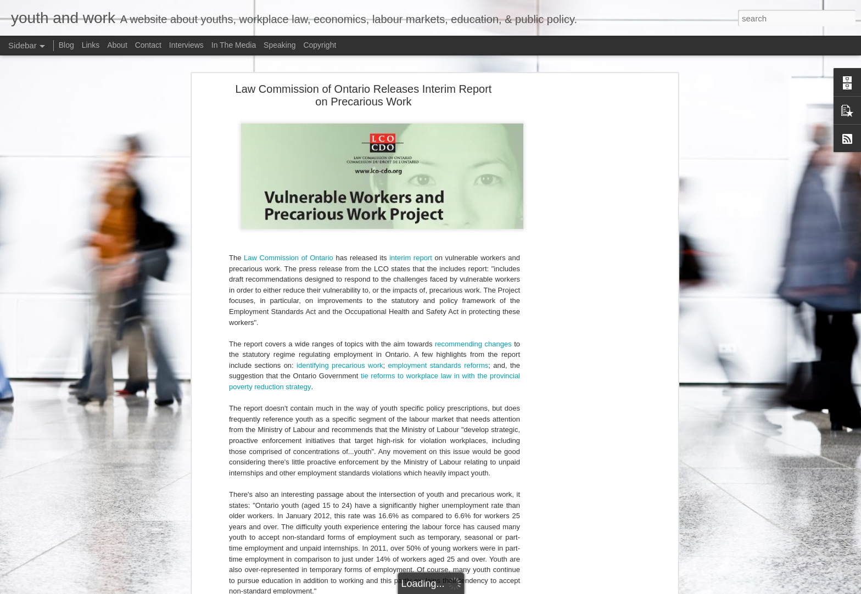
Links (91, 45)
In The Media (233, 45)
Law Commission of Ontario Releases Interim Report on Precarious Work (364, 87)
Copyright (319, 45)
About (117, 45)
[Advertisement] (580, 253)
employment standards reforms (438, 358)
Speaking (279, 45)
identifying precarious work (340, 358)
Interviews (186, 45)
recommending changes (473, 336)
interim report (410, 250)
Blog (66, 45)
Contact (148, 45)
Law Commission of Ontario (288, 250)
